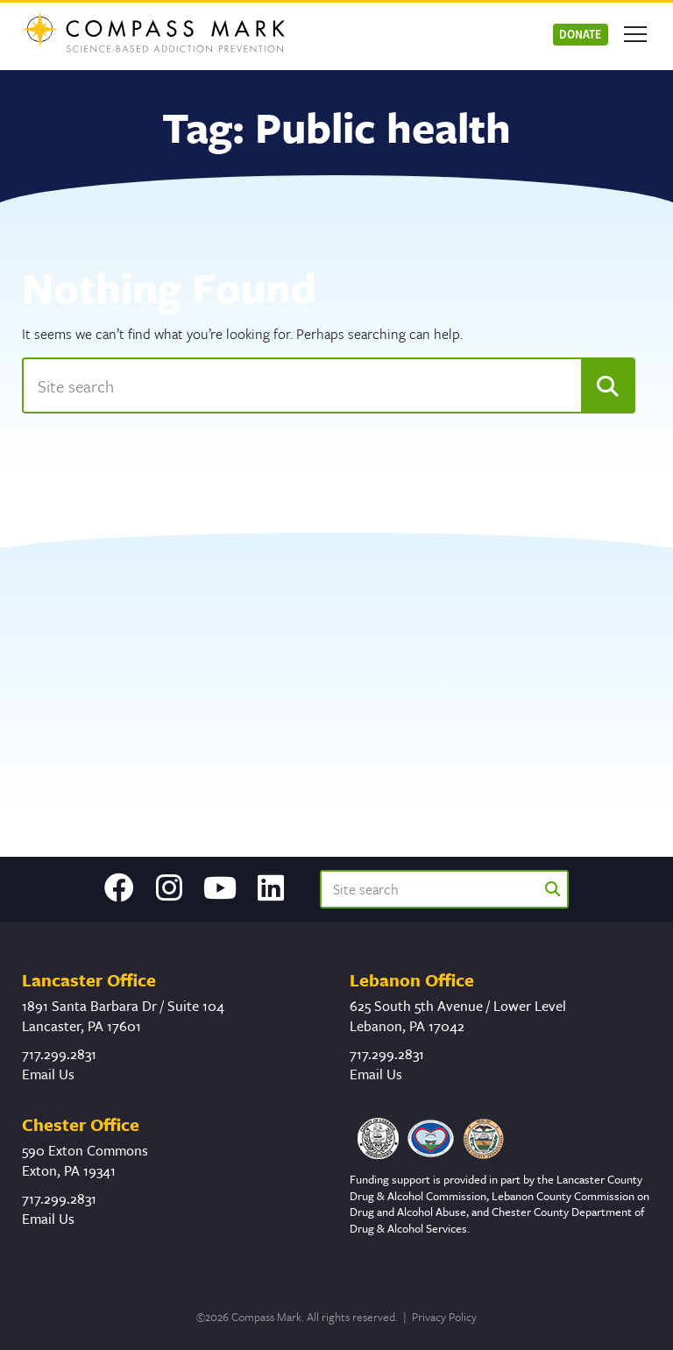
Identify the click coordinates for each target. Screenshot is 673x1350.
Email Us (48, 1074)
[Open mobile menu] (635, 34)
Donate (580, 33)
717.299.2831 (59, 1053)
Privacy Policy (444, 1316)
